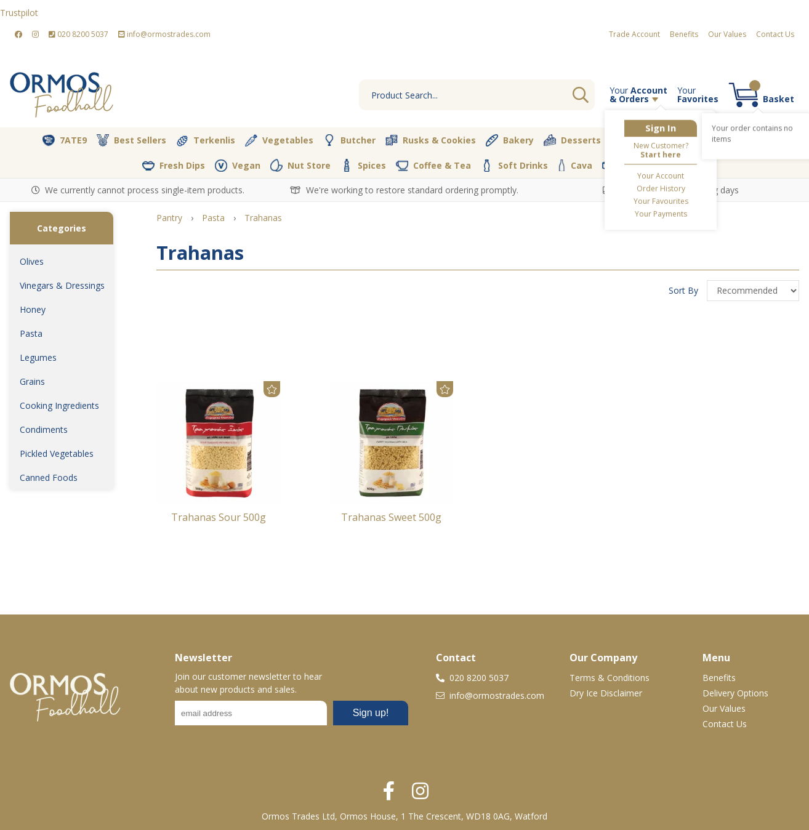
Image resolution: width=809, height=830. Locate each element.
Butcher (349, 140)
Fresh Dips (173, 165)
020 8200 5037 (78, 34)
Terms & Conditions (610, 677)
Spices (363, 165)
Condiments (44, 429)
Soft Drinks (514, 165)
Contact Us (775, 34)
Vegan (237, 165)
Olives (32, 261)
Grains (32, 381)
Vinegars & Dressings (62, 285)
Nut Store (300, 165)
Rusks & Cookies (430, 140)
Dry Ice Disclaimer (606, 693)
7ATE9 (64, 140)
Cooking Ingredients (59, 405)
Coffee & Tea (433, 165)
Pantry (693, 140)
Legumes (38, 357)
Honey (33, 309)
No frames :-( (291, 717)
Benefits (684, 34)
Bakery (510, 140)
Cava (575, 165)
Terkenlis (205, 140)
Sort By (685, 290)
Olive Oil (636, 140)
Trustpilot (19, 12)
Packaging (634, 165)
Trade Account (634, 34)
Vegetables (279, 140)
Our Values (727, 34)
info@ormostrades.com (164, 34)
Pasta (31, 333)
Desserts (572, 140)
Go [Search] (580, 94)
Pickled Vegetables (57, 453)
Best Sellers (131, 140)
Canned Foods (49, 477)
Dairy (747, 140)
